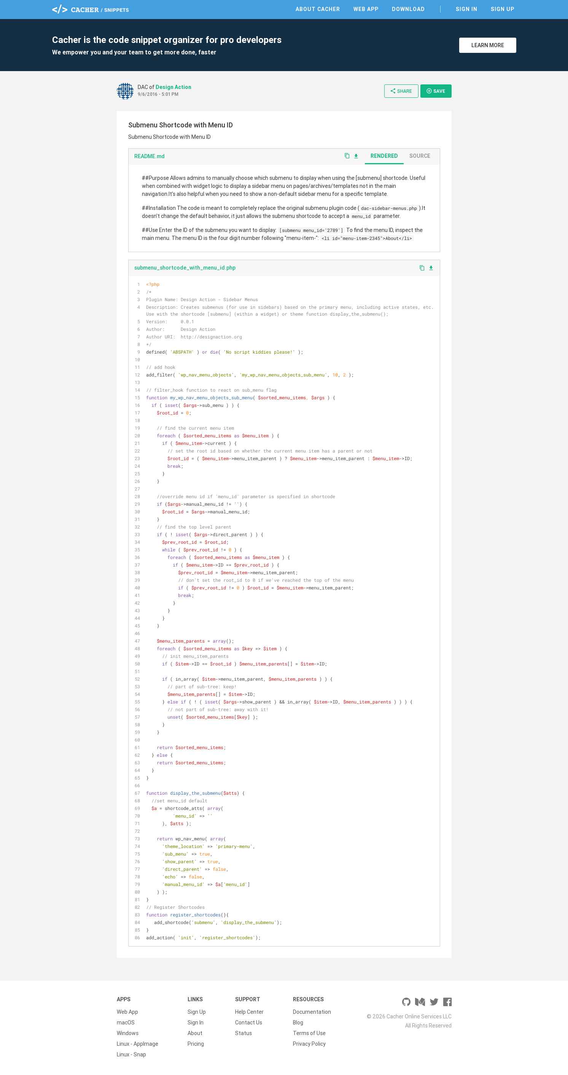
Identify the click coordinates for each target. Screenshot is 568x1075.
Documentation (312, 1011)
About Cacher (318, 9)
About (195, 1033)
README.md (149, 156)
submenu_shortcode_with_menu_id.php (184, 267)
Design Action (173, 87)
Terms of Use (309, 1033)
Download (408, 9)
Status (243, 1033)
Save (435, 91)
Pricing (196, 1043)
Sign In (466, 9)
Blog (298, 1022)
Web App (366, 9)
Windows (127, 1033)
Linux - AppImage (137, 1043)
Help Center (249, 1011)
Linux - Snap (131, 1054)
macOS (126, 1022)
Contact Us (248, 1022)
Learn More (487, 45)
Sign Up (502, 9)
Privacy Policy (309, 1043)
